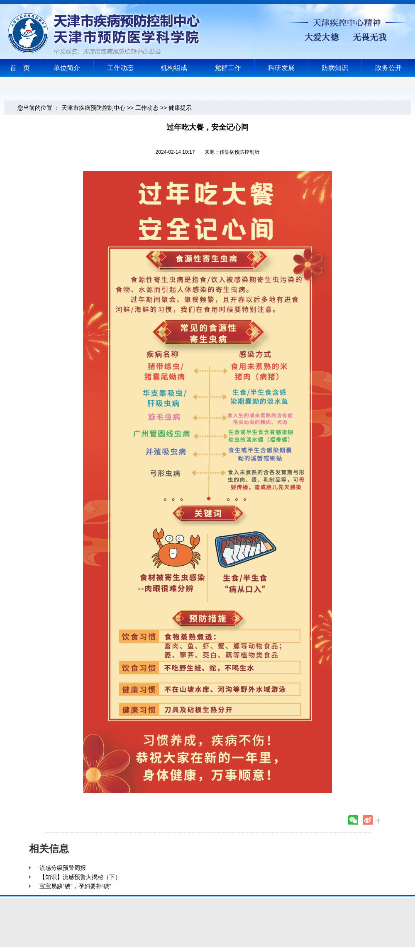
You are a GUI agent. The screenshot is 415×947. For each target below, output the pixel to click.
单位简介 (67, 67)
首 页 (20, 67)
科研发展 (281, 67)
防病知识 (335, 67)
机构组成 (174, 67)
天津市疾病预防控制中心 (93, 107)
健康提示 (180, 107)
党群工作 (228, 67)
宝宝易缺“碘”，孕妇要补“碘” (75, 886)
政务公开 (388, 67)
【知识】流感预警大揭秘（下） (80, 877)
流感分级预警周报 (62, 868)
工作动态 (120, 67)
